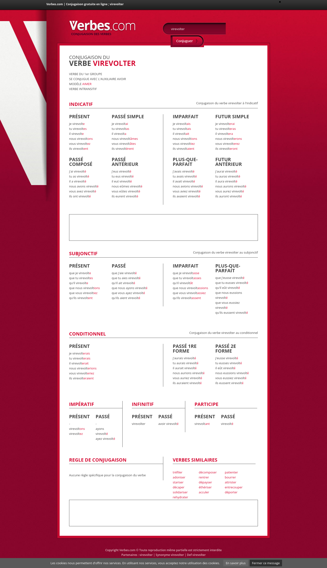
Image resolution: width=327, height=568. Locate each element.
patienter (231, 472)
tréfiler (177, 472)
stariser (178, 482)
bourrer (230, 477)
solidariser (180, 492)
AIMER (87, 84)
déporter (231, 492)
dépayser (205, 482)
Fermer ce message (266, 563)
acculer (204, 492)
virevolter (146, 555)
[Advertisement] (202, 62)
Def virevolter (196, 555)
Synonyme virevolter (170, 555)
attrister (230, 482)
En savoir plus (236, 563)
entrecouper (234, 487)
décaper (178, 487)
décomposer (208, 472)
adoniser (179, 477)
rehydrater (180, 497)
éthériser (205, 487)
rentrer (204, 477)
